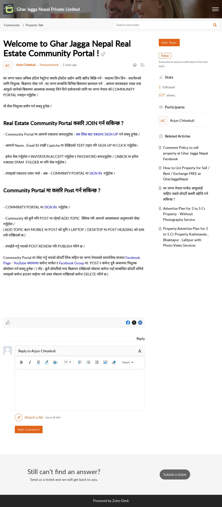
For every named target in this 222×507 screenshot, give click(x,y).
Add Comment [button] (29, 429)
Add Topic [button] (169, 42)
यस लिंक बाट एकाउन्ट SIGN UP (97, 134)
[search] (166, 25)
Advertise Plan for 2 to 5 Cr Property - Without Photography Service (184, 214)
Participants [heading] (175, 107)
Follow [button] (165, 56)
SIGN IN (95, 173)
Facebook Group (71, 263)
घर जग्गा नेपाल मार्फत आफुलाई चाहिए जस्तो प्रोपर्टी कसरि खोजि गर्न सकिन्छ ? (185, 194)
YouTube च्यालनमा (26, 263)
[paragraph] (74, 193)
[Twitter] (134, 323)
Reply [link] (141, 338)
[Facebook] (128, 323)
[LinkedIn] (140, 323)
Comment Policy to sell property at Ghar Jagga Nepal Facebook (185, 153)
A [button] (139, 351)
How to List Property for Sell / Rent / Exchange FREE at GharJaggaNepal (186, 173)
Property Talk (34, 25)
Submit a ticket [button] (174, 474)
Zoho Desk (120, 500)
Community (12, 25)
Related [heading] (177, 136)
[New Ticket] (175, 474)
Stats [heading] (169, 77)
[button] (215, 9)
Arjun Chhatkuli (25, 65)
